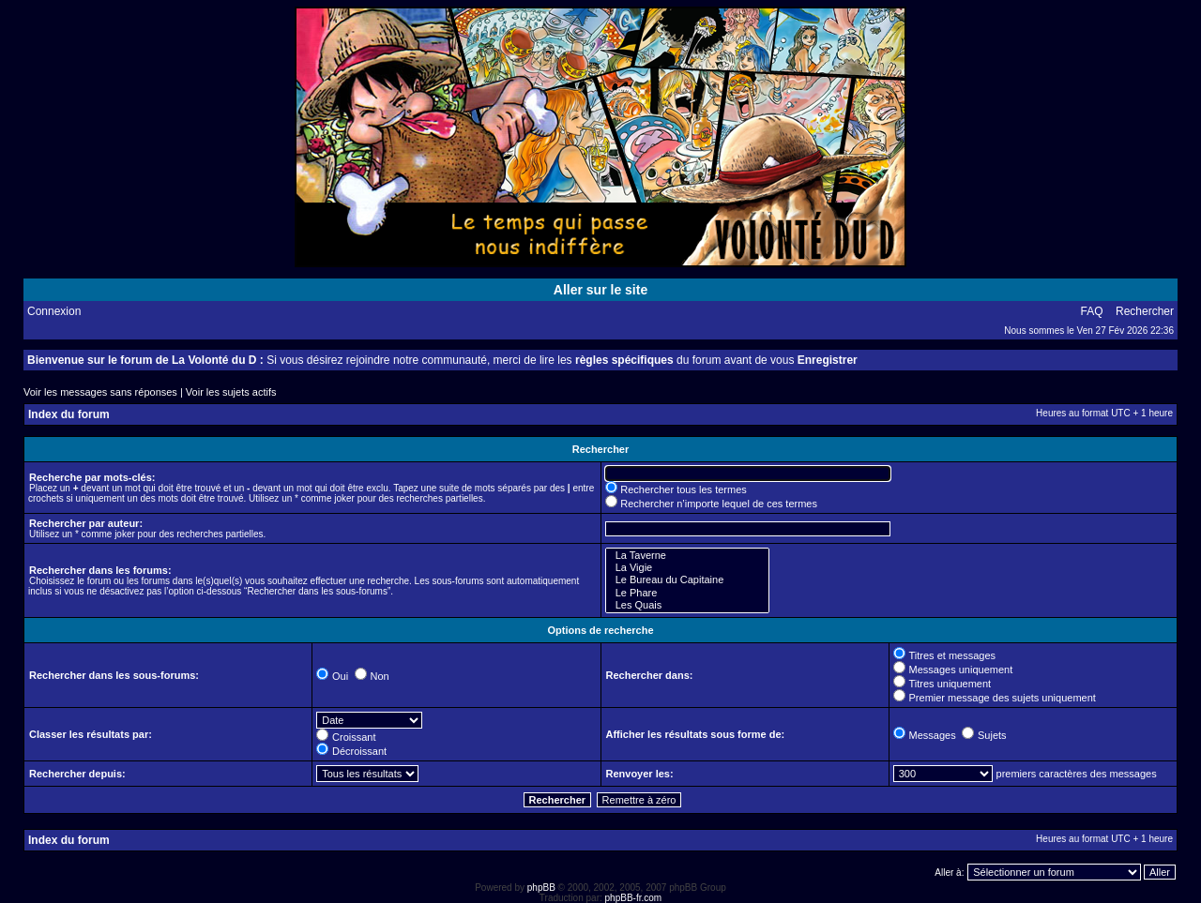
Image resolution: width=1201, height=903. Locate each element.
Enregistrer (828, 360)
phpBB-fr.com (633, 898)
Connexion (54, 311)
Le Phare (687, 593)
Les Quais (687, 605)
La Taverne (687, 555)
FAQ (1092, 311)
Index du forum (69, 414)
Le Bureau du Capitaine (687, 580)
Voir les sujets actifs (231, 392)
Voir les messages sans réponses (100, 392)
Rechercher (1145, 311)
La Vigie (687, 568)
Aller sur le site (600, 289)
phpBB (541, 887)
